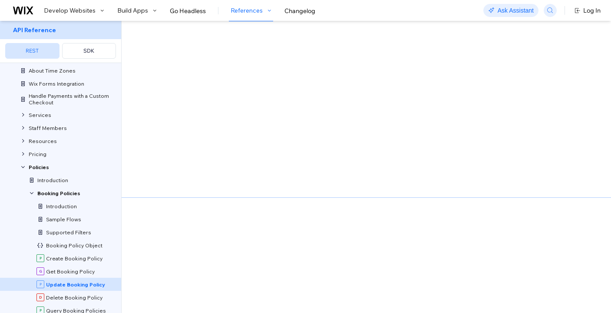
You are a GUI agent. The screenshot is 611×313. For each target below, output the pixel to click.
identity (162, 196)
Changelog (299, 11)
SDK (88, 50)
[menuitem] (60, 42)
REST (32, 50)
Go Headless (188, 11)
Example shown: (439, 93)
